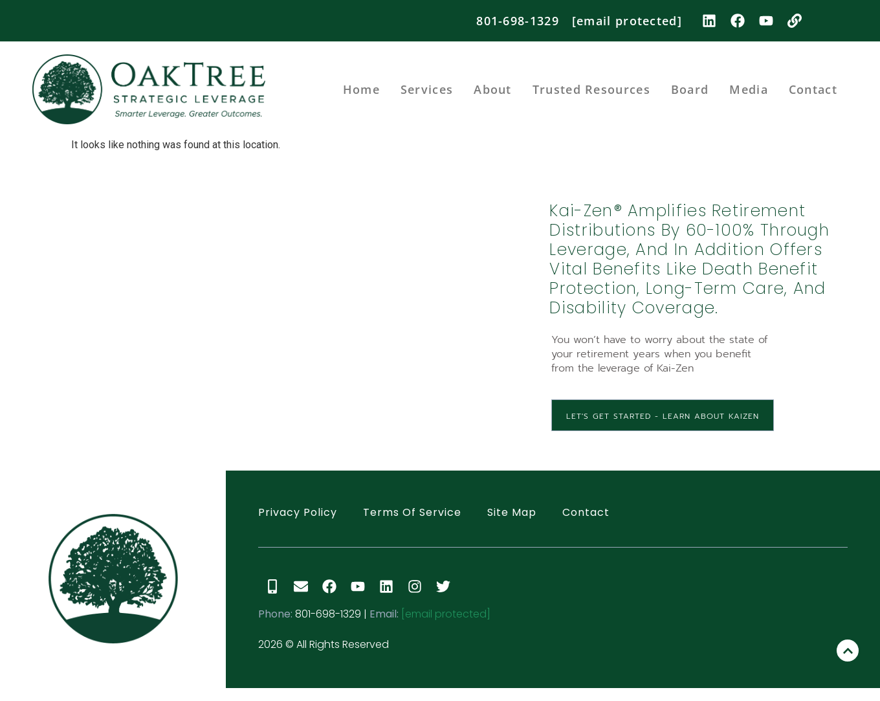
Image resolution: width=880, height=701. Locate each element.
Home (361, 89)
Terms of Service (412, 512)
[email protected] (445, 613)
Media (748, 89)
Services (427, 89)
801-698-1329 (517, 20)
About (493, 89)
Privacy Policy (297, 512)
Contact (813, 89)
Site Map (511, 512)
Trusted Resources (591, 89)
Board (690, 89)
